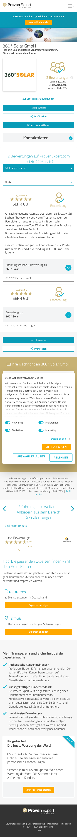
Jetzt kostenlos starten (38, 789)
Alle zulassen (56, 447)
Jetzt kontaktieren (38, 125)
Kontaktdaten (48, 138)
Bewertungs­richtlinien (15, 823)
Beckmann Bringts (16, 526)
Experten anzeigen (38, 605)
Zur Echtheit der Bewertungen (38, 98)
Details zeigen (58, 438)
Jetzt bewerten (38, 107)
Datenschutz (52, 823)
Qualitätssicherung (36, 823)
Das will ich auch (38, 22)
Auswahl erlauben (31, 456)
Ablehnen (61, 457)
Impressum (66, 823)
